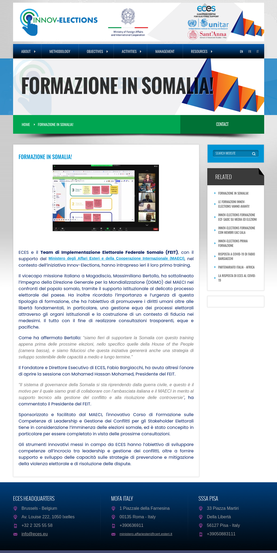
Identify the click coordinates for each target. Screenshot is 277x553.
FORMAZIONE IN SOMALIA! (55, 124)
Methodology (59, 51)
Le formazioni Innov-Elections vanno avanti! (233, 203)
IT (258, 51)
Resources (201, 51)
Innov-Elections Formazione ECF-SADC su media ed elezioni (237, 217)
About (28, 51)
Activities (132, 51)
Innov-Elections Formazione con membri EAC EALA (236, 230)
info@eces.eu (35, 534)
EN (241, 51)
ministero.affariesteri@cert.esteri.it (146, 534)
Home (26, 124)
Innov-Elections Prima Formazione (233, 243)
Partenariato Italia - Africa (236, 267)
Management (164, 51)
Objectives (97, 51)
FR (249, 51)
